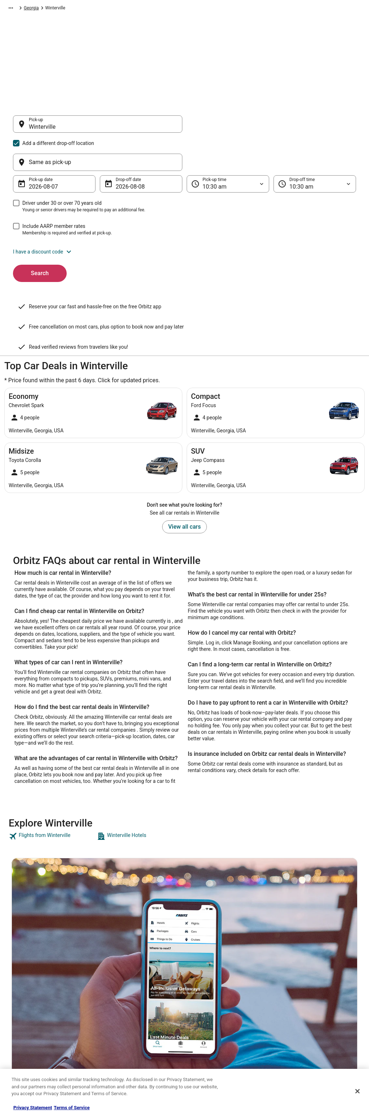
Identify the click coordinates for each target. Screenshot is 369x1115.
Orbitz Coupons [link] (117, 1029)
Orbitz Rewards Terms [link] (213, 1006)
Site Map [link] (20, 1029)
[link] (52, 765)
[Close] (357, 1091)
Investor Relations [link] (29, 1018)
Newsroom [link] (22, 1006)
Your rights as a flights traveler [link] (311, 1023)
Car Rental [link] (42, 9)
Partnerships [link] (24, 994)
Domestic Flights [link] (118, 994)
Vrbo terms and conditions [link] (217, 994)
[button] (184, 217)
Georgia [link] (155, 9)
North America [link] (72, 9)
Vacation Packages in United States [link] (136, 1006)
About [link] (17, 960)
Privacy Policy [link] (205, 960)
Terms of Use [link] (204, 983)
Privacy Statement (32, 1107)
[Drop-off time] (315, 149)
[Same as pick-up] (271, 127)
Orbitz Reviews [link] (116, 1018)
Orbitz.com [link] (15, 9)
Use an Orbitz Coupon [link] (303, 1012)
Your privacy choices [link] (211, 1018)
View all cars (184, 456)
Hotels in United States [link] (124, 960)
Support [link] (289, 960)
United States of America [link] (117, 9)
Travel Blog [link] (112, 1064)
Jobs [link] (16, 971)
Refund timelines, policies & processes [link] (319, 1000)
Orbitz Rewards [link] (26, 1041)
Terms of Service (71, 1107)
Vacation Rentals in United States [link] (133, 971)
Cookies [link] (199, 971)
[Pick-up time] (228, 149)
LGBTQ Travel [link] (115, 1041)
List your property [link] (28, 983)
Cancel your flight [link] (298, 989)
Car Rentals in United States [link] (128, 983)
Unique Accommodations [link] (126, 1052)
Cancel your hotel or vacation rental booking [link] (316, 974)
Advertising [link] (22, 1052)
